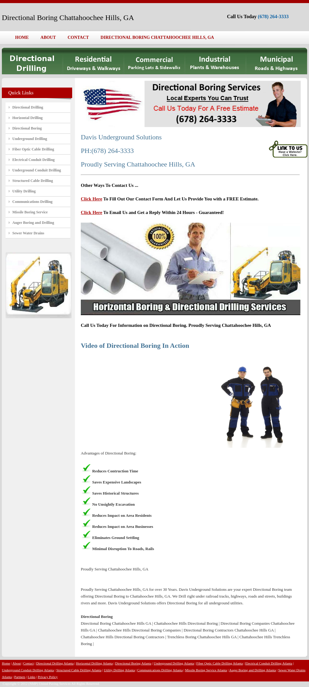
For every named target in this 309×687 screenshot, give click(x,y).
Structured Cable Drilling (32, 181)
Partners (19, 677)
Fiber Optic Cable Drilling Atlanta (219, 663)
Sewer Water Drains (28, 233)
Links (31, 677)
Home (6, 663)
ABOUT (48, 37)
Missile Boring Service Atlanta (206, 670)
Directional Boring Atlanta (133, 663)
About (16, 663)
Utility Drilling (24, 191)
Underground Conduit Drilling (36, 170)
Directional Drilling (27, 107)
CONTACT (78, 37)
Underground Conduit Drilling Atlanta (28, 670)
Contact (28, 663)
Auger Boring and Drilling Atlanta (252, 670)
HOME (22, 37)
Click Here (91, 198)
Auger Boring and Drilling (33, 222)
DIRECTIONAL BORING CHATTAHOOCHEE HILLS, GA (157, 37)
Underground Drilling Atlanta (174, 663)
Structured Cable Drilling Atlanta (78, 670)
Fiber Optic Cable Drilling (33, 149)
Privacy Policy (48, 677)
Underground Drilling (29, 139)
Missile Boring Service (30, 212)
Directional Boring (27, 128)
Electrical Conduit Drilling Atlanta (268, 663)
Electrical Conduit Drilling (33, 160)
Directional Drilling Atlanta (55, 663)
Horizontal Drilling (27, 118)
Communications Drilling (32, 202)
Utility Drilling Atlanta (119, 670)
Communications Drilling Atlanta (160, 670)
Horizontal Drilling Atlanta (94, 663)
